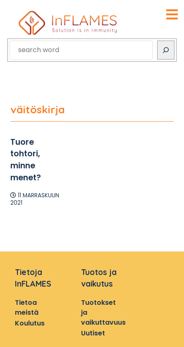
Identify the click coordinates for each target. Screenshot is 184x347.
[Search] (165, 50)
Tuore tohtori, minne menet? (25, 159)
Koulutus (30, 323)
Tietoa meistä (26, 307)
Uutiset (93, 333)
